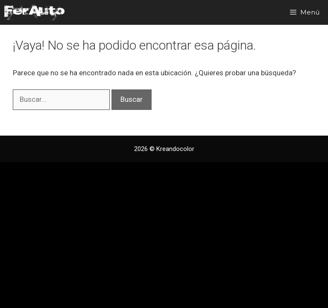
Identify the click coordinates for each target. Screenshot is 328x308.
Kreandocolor (175, 149)
